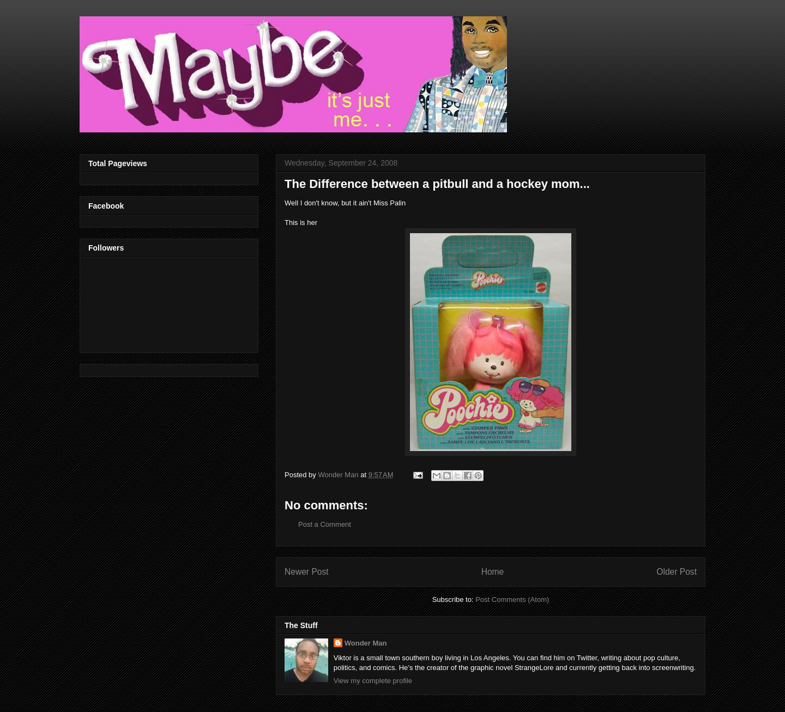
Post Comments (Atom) (512, 599)
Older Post (676, 571)
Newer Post (307, 571)
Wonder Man (366, 643)
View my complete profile (373, 681)
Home (492, 571)
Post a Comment (324, 524)
